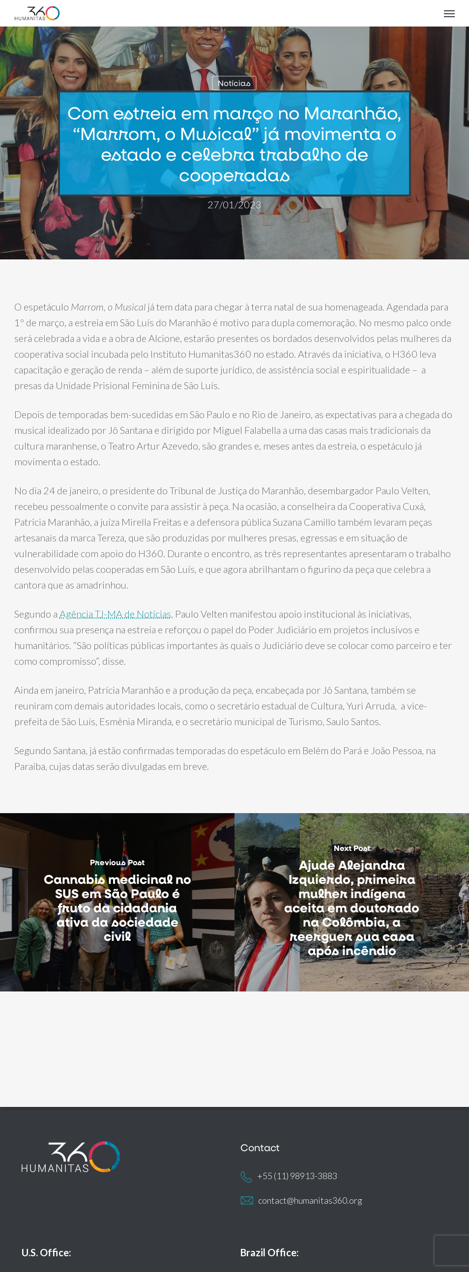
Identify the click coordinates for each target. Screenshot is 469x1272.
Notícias (234, 83)
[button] (449, 13)
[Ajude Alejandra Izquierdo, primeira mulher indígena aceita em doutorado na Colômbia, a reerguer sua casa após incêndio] (351, 902)
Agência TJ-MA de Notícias (115, 614)
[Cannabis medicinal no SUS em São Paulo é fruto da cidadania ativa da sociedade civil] (117, 902)
